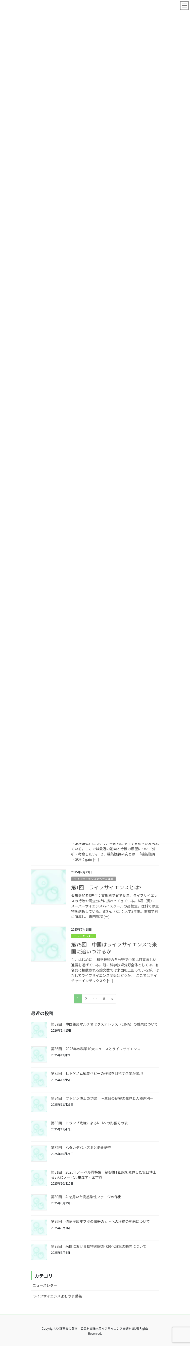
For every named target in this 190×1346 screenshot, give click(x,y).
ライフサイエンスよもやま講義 (93, 879)
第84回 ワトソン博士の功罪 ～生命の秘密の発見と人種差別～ (102, 1098)
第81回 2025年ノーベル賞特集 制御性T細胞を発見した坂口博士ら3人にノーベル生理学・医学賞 (103, 1175)
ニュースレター (83, 936)
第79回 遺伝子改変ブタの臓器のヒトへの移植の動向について (100, 1221)
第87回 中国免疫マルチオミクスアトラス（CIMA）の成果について (104, 1024)
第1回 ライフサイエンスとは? (106, 887)
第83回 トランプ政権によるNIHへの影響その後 (89, 1122)
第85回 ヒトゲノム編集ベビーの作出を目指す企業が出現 (97, 1073)
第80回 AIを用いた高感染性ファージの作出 (86, 1196)
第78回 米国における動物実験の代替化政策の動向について (98, 1246)
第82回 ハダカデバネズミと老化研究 (81, 1147)
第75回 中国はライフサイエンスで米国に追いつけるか (114, 948)
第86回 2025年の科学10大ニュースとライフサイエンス (95, 1048)
